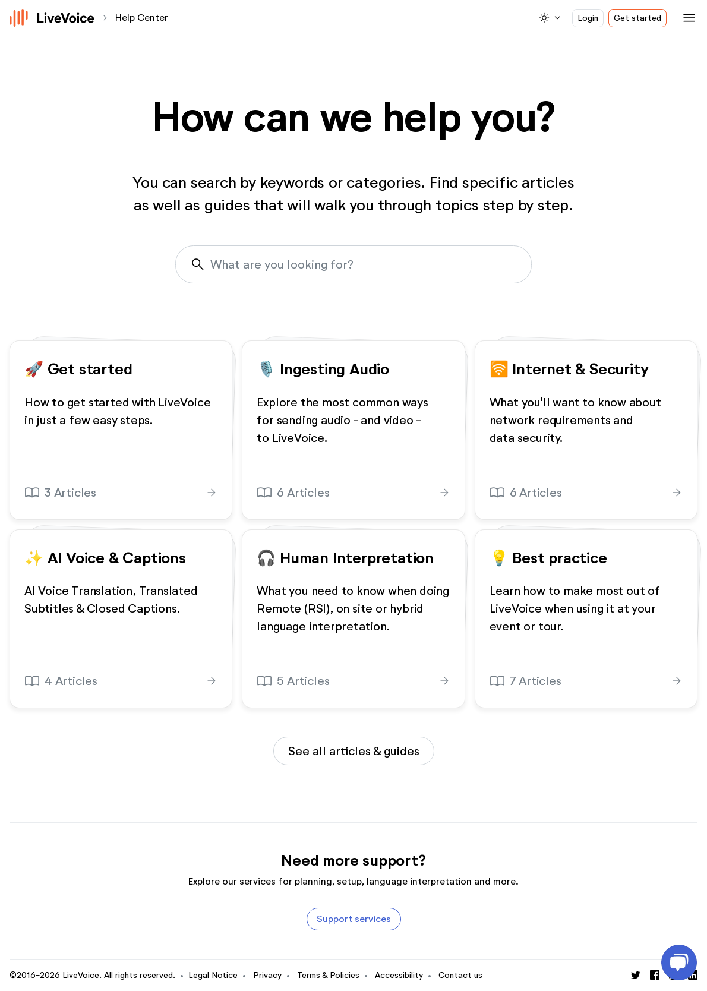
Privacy (267, 975)
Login (587, 18)
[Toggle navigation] (686, 18)
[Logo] (52, 17)
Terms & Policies (328, 975)
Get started (637, 18)
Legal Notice (213, 975)
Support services (354, 918)
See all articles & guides (353, 751)
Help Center (141, 17)
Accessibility (399, 975)
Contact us (460, 975)
